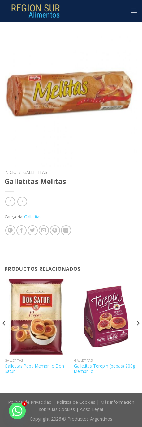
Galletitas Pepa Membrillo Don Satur (34, 368)
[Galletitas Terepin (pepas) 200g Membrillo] (105, 317)
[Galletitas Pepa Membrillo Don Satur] (36, 317)
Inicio (11, 172)
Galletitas (35, 172)
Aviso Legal (91, 409)
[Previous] (4, 336)
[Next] (138, 336)
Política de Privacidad (30, 402)
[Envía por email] (44, 230)
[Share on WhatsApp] (10, 230)
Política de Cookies (76, 402)
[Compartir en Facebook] (21, 230)
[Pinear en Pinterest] (55, 230)
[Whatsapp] (17, 411)
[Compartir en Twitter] (33, 230)
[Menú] (133, 10)
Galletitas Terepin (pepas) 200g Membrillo (104, 368)
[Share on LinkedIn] (66, 230)
